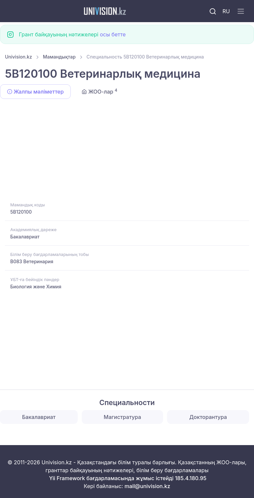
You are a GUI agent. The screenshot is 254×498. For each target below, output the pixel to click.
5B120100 (21, 212)
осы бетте (113, 34)
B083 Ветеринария (31, 261)
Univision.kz (18, 57)
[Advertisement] (127, 151)
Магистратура (122, 417)
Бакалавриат (25, 236)
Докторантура (208, 417)
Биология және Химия (35, 286)
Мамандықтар (59, 57)
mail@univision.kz (147, 486)
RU (226, 11)
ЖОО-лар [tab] (99, 91)
